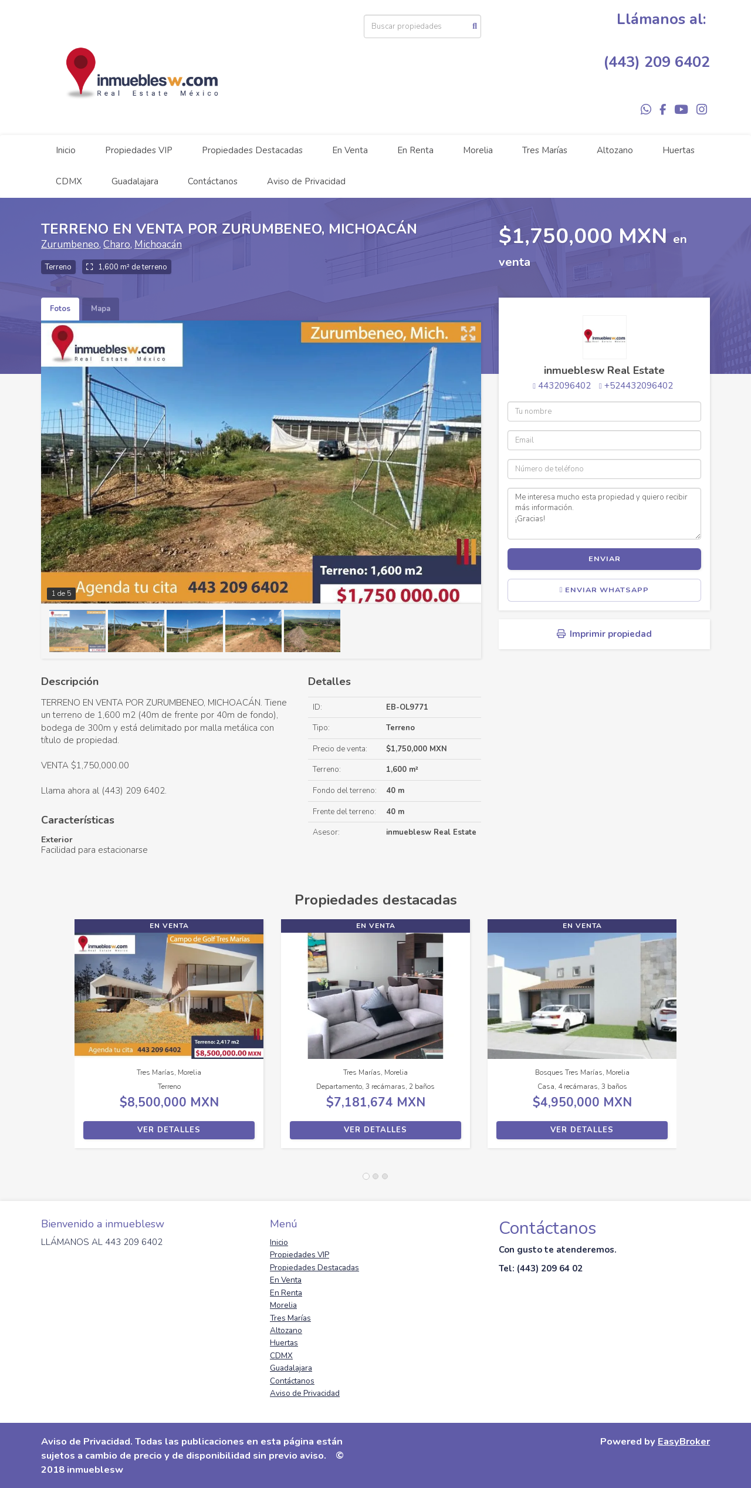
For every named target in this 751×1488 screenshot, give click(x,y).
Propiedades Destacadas (252, 150)
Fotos (60, 308)
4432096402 (564, 386)
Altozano (615, 150)
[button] (58, 1039)
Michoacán (158, 244)
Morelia (478, 150)
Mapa (100, 308)
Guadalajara (134, 181)
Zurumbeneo (70, 244)
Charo (116, 244)
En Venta (350, 150)
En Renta (415, 150)
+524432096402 (638, 386)
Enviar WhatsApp (604, 590)
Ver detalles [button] (169, 1130)
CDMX (69, 181)
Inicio (66, 150)
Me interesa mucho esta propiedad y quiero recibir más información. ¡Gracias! (604, 513)
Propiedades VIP (138, 150)
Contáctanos (213, 181)
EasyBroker (684, 1441)
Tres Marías (544, 150)
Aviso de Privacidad (306, 181)
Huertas (678, 150)
